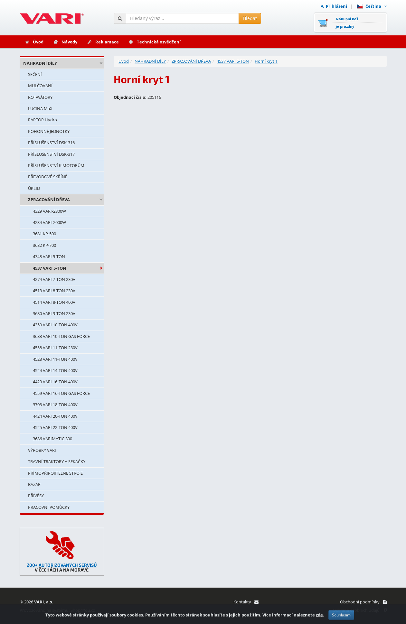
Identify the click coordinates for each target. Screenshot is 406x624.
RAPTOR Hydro (42, 120)
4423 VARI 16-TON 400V (55, 382)
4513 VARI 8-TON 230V (54, 290)
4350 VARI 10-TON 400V (55, 325)
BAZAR (34, 484)
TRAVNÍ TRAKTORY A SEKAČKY (56, 461)
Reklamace (103, 42)
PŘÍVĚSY (36, 495)
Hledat (250, 18)
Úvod (33, 42)
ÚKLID (34, 188)
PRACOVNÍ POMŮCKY (49, 507)
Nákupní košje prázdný (347, 22)
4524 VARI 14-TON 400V (55, 370)
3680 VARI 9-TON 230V (54, 313)
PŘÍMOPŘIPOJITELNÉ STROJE (55, 473)
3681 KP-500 (44, 234)
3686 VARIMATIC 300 (52, 439)
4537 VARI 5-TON (49, 268)
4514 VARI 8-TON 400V (54, 302)
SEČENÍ (35, 74)
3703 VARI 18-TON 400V (55, 404)
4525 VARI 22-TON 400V (55, 427)
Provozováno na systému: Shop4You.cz (57, 610)
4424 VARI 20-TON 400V (55, 416)
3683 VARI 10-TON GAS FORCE (61, 336)
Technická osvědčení (154, 42)
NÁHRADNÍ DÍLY (40, 63)
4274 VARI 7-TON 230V (54, 279)
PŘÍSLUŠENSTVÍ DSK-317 (51, 154)
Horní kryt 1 (266, 61)
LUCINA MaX (40, 108)
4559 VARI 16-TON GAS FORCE (61, 393)
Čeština (372, 6)
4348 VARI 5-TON (49, 256)
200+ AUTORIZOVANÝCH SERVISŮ (62, 565)
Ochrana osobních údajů (360, 610)
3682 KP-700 (44, 245)
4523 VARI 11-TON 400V (55, 359)
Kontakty (245, 602)
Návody (65, 42)
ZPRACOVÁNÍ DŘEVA (49, 199)
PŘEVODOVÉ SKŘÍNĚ (47, 177)
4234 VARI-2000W (49, 222)
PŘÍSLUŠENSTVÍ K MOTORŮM (56, 165)
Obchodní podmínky (363, 602)
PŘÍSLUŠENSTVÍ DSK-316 (51, 142)
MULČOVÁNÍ (40, 85)
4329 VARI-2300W (49, 211)
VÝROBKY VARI (42, 450)
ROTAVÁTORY (40, 97)
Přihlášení (334, 6)
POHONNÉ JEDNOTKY (49, 131)
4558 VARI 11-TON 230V (55, 347)
